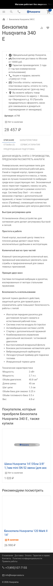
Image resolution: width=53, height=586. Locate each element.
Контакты (6, 558)
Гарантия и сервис (41, 555)
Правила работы (9, 561)
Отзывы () (9, 145)
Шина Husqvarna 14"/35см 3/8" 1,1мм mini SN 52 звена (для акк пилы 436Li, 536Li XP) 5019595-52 (26, 467)
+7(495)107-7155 (16, 567)
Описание (9, 140)
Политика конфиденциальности (27, 558)
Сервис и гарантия (30, 145)
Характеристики (28, 140)
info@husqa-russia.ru (14, 575)
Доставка (19, 555)
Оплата (28, 555)
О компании (7, 555)
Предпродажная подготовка (19, 149)
